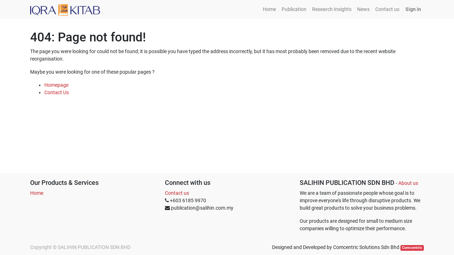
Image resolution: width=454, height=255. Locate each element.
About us (408, 183)
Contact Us (56, 92)
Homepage (56, 85)
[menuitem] (269, 9)
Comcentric (412, 247)
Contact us (177, 193)
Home (36, 193)
